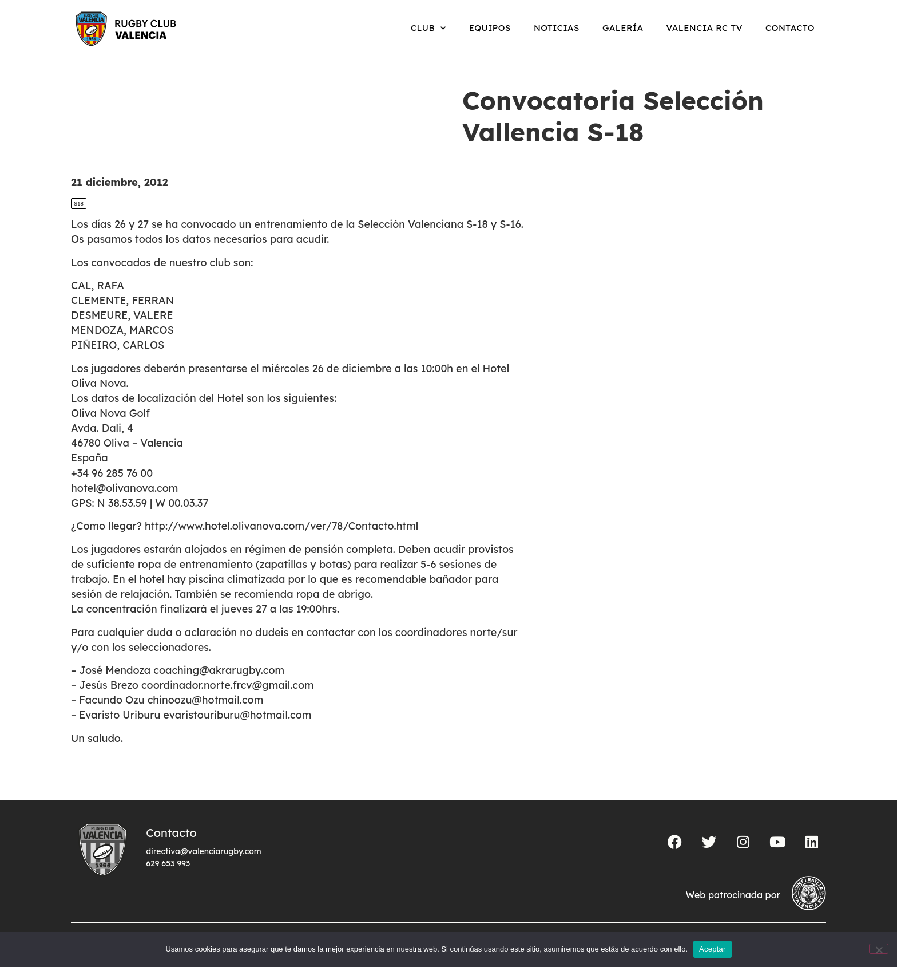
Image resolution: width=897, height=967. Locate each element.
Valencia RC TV (704, 27)
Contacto (790, 27)
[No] (878, 949)
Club (428, 28)
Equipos (490, 27)
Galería (623, 27)
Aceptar (712, 949)
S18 (79, 203)
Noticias (557, 27)
